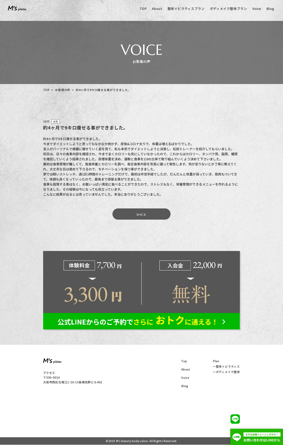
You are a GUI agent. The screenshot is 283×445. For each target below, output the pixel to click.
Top (184, 361)
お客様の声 (62, 90)
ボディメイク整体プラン (228, 9)
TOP (143, 9)
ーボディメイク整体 (226, 372)
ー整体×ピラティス (226, 367)
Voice (256, 9)
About (157, 9)
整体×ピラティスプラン (185, 9)
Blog (270, 9)
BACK (141, 215)
